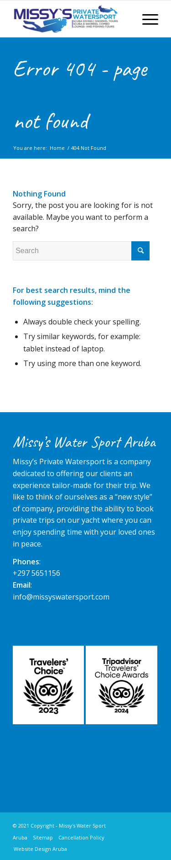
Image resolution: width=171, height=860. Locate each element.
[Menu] (145, 18)
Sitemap (43, 837)
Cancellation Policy (81, 837)
